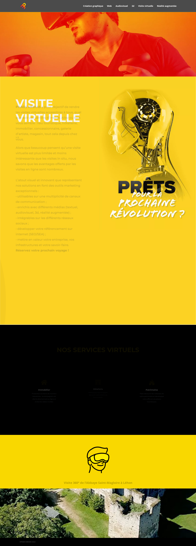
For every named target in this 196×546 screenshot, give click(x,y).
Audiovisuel (122, 6)
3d (133, 6)
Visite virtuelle (145, 6)
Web (109, 6)
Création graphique (93, 6)
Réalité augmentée (166, 6)
